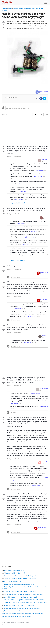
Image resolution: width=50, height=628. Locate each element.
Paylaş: (9, 156)
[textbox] (27, 108)
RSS (3, 624)
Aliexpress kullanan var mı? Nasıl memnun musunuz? (19, 605)
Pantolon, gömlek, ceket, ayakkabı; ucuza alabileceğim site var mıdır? (24, 600)
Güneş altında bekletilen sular (12, 581)
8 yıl (40, 93)
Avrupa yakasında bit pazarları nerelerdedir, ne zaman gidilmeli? (23, 594)
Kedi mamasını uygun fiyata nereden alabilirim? (18, 611)
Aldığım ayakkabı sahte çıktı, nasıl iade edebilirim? (19, 584)
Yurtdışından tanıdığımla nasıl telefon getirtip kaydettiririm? (21, 608)
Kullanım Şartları (21, 622)
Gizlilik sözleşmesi (11, 622)
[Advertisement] (25, 131)
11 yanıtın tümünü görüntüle (18, 203)
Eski (35, 114)
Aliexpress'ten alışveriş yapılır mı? (14, 570)
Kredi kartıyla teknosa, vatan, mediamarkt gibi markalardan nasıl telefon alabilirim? (24, 588)
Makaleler (4, 622)
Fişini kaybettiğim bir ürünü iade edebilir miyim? (16, 616)
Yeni (40, 114)
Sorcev (13, 2)
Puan (46, 114)
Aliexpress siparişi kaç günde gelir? (14, 573)
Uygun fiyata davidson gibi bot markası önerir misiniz (20, 579)
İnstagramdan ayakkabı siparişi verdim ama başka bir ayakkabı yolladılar (25, 603)
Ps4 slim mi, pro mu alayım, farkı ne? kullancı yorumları (19, 591)
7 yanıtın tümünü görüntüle (18, 261)
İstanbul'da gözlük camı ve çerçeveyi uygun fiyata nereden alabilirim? (22, 614)
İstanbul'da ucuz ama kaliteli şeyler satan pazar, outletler (21, 597)
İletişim (27, 622)
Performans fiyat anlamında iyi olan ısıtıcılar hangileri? (20, 576)
